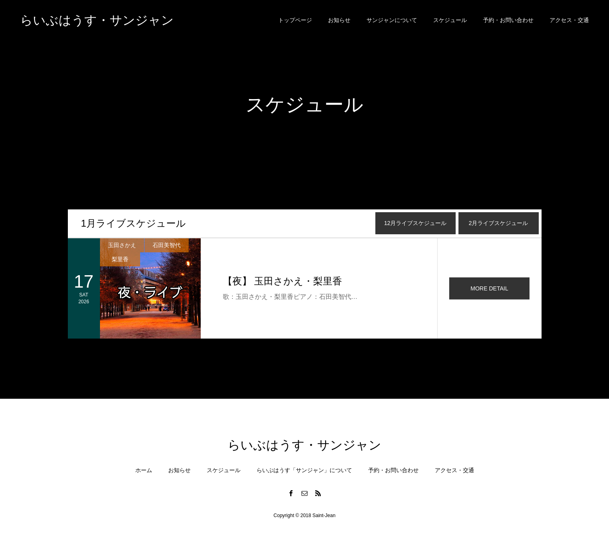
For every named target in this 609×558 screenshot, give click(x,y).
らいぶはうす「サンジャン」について (304, 470)
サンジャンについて (392, 20)
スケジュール (450, 20)
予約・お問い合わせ (508, 20)
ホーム (143, 470)
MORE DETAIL (489, 288)
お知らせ (339, 20)
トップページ (295, 20)
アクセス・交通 (569, 20)
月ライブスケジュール (133, 223)
